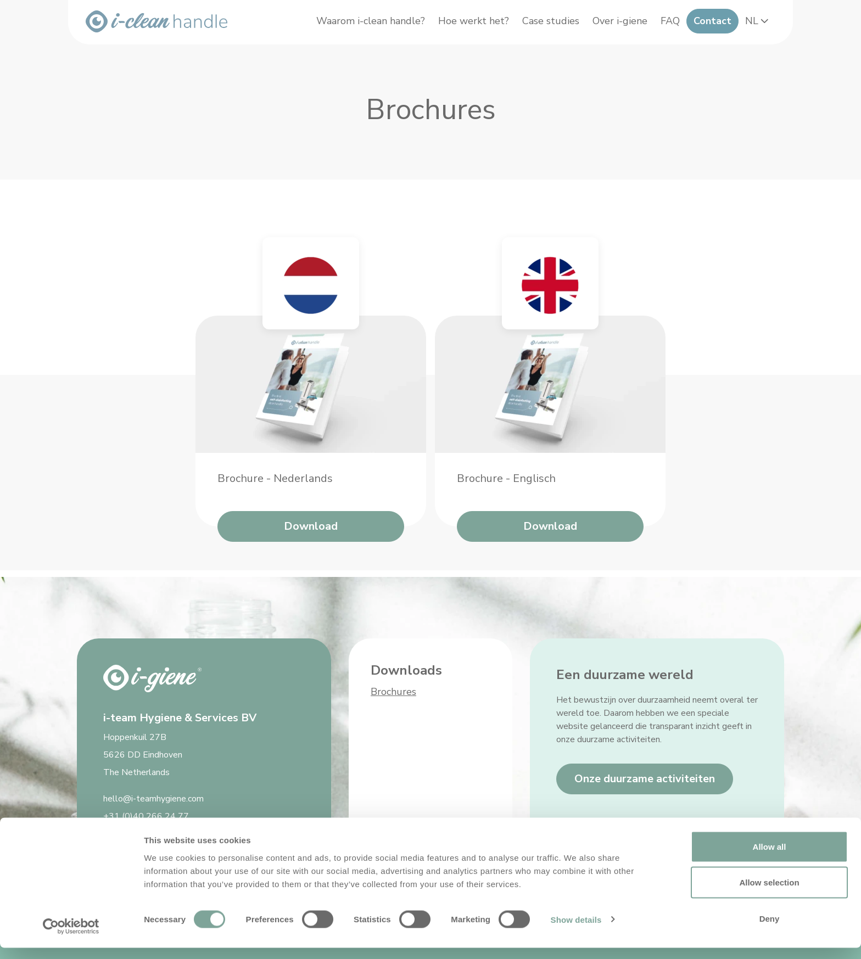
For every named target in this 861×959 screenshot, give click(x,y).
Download (311, 532)
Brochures (393, 691)
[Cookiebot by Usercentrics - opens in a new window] (71, 937)
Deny (769, 929)
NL (752, 25)
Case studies (544, 25)
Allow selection (769, 894)
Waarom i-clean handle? (364, 25)
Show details (576, 930)
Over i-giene (613, 25)
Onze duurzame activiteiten (644, 778)
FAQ (664, 25)
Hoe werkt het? (467, 25)
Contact (706, 25)
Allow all (769, 857)
